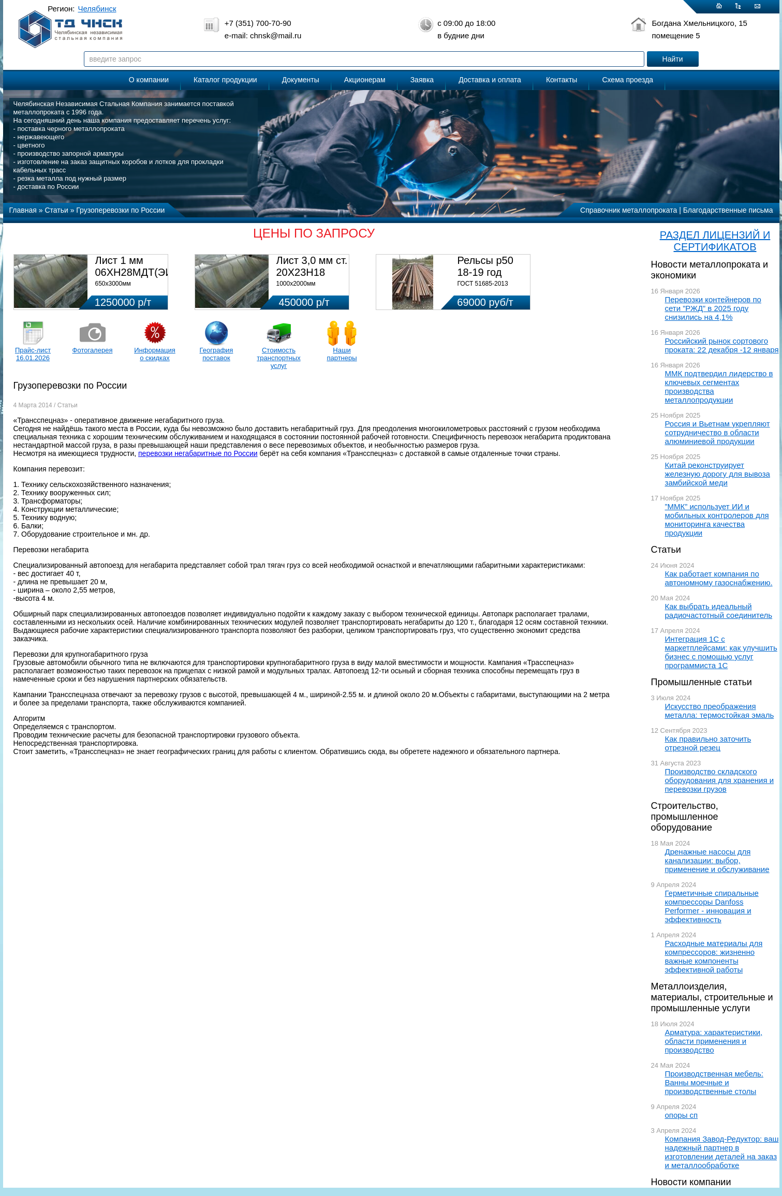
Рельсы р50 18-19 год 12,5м (485, 272)
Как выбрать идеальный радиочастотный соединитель (719, 610)
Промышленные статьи (701, 682)
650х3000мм (113, 283)
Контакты (561, 80)
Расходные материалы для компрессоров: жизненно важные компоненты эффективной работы (714, 956)
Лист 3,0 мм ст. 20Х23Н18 (312, 266)
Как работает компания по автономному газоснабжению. (719, 578)
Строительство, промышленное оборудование (684, 817)
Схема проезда (627, 80)
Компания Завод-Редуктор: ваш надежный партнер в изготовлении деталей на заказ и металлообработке (722, 1152)
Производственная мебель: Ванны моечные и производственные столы (714, 1082)
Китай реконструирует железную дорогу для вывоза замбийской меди (717, 474)
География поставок (216, 354)
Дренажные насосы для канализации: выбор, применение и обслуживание (717, 860)
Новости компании (691, 1182)
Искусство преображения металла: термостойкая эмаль (719, 710)
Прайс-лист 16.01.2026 (33, 354)
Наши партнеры (342, 354)
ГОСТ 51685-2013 (483, 283)
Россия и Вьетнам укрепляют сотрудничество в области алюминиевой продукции (717, 432)
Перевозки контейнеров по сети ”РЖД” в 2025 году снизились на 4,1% (713, 308)
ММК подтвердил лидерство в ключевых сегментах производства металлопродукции (719, 386)
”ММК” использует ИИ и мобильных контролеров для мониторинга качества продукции (717, 519)
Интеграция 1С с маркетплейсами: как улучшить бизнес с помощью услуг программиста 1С (721, 652)
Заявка (422, 80)
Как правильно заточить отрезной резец (708, 743)
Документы (300, 80)
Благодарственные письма (728, 210)
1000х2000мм (296, 283)
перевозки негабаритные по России (198, 453)
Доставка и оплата (490, 80)
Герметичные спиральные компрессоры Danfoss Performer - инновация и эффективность (712, 906)
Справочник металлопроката (628, 210)
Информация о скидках (154, 354)
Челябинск (97, 8)
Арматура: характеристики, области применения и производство (714, 1041)
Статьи (666, 549)
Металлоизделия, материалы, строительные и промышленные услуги (712, 997)
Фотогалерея (92, 350)
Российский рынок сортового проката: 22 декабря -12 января (722, 345)
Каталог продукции (225, 80)
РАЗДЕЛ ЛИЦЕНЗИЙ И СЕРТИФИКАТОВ (715, 241)
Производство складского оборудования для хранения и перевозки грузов (719, 780)
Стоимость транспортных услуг (278, 358)
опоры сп (681, 1115)
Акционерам (365, 80)
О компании (149, 80)
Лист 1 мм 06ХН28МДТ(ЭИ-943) (146, 266)
